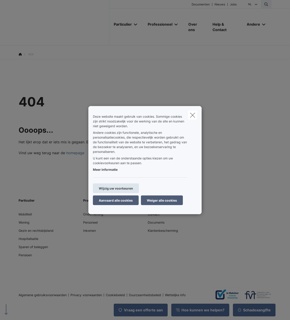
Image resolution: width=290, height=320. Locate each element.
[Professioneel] (158, 24)
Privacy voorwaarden (86, 295)
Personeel (90, 222)
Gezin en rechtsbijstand (36, 230)
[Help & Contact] (225, 27)
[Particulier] (121, 24)
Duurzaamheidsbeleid (145, 295)
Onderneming (93, 214)
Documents (156, 222)
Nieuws (220, 4)
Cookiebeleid (115, 295)
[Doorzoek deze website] (266, 4)
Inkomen (89, 230)
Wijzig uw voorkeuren (116, 188)
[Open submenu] (136, 24)
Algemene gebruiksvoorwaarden (43, 295)
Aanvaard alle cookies (116, 200)
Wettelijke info (175, 295)
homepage (75, 153)
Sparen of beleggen (33, 247)
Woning (24, 222)
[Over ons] (196, 27)
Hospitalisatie (28, 239)
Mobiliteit (25, 214)
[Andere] (251, 24)
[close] (192, 115)
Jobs (233, 4)
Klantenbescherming (163, 230)
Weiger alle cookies (162, 200)
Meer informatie (105, 169)
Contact (154, 214)
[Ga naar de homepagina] (64, 22)
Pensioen (25, 255)
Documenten (201, 4)
